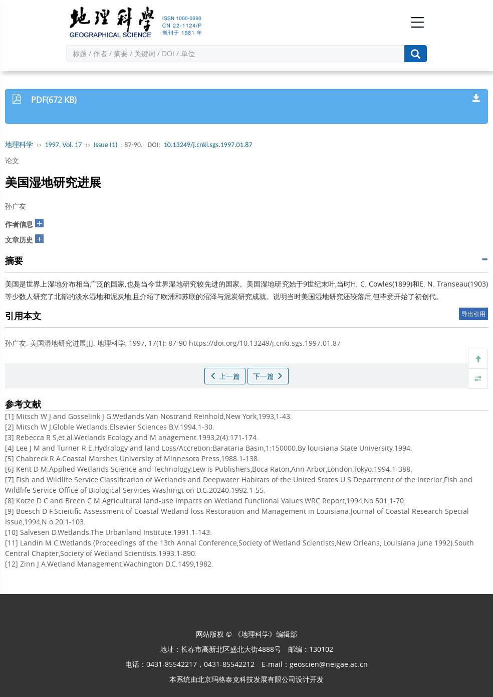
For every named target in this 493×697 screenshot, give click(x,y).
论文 (12, 160)
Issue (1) (106, 145)
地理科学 (19, 145)
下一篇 (268, 376)
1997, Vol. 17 (63, 145)
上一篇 (225, 376)
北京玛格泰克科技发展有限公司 (246, 679)
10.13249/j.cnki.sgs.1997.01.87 (208, 145)
